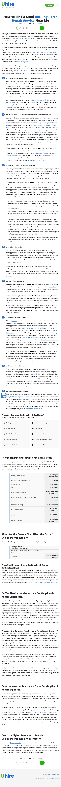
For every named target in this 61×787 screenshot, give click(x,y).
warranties (52, 287)
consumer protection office (39, 100)
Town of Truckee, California (30, 337)
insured (38, 132)
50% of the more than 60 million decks (44, 52)
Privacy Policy (55, 774)
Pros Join (49, 5)
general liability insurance (41, 153)
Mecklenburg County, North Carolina (33, 328)
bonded (46, 132)
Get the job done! (8, 7)
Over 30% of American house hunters (23, 38)
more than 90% (40, 712)
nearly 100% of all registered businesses (19, 397)
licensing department (12, 102)
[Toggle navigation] (57, 5)
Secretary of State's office (34, 409)
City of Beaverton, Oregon (49, 340)
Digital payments (15, 743)
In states (28, 86)
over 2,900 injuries (22, 62)
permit (14, 321)
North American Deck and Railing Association (44, 582)
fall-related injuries (22, 71)
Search (42, 28)
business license (29, 399)
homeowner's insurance (39, 694)
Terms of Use (47, 774)
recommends (33, 374)
